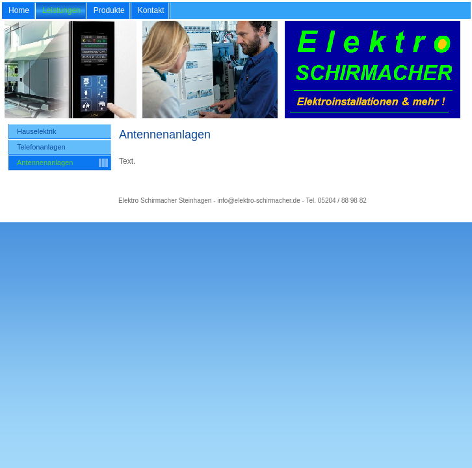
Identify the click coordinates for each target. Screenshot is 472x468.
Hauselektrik (37, 131)
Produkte (109, 10)
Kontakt (151, 10)
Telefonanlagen (41, 147)
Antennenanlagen (45, 162)
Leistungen (61, 10)
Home (18, 10)
